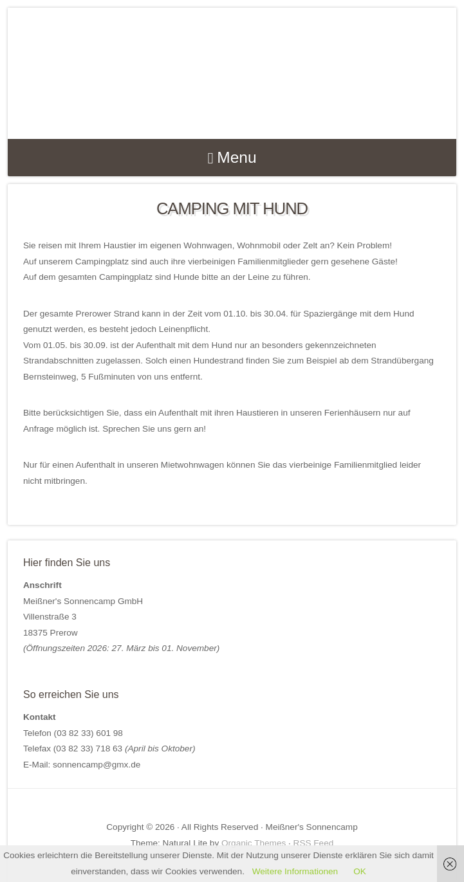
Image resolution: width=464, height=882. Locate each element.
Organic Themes (253, 843)
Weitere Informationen (295, 871)
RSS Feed (313, 843)
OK (359, 871)
